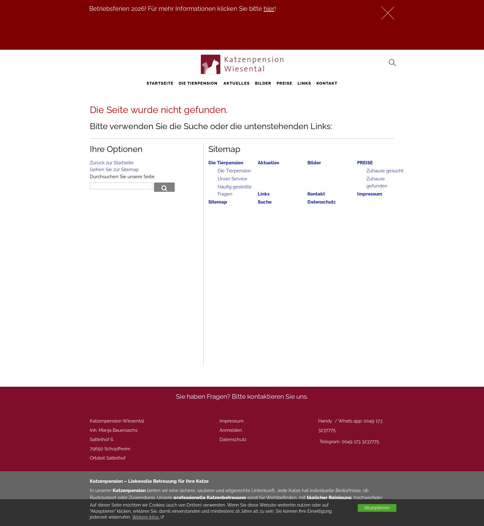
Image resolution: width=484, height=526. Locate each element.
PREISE (284, 83)
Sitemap (217, 202)
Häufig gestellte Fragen (235, 190)
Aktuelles (236, 83)
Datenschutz (321, 202)
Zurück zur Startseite (112, 163)
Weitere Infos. (146, 517)
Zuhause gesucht (384, 171)
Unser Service (232, 179)
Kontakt (326, 83)
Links (304, 83)
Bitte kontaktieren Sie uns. (270, 396)
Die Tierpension (198, 83)
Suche (265, 202)
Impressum (369, 194)
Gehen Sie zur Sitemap (114, 169)
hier (269, 8)
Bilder (263, 83)
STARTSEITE (160, 83)
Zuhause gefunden (376, 182)
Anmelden (230, 430)
